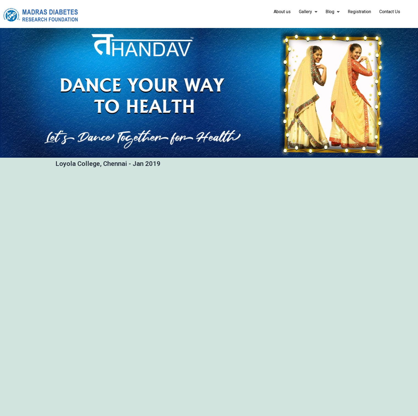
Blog (333, 11)
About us (282, 11)
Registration (359, 11)
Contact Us (389, 11)
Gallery (308, 11)
